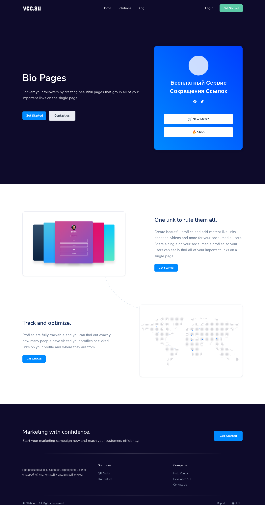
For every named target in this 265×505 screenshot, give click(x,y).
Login (209, 8)
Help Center (180, 467)
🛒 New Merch (198, 119)
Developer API (182, 473)
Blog (141, 8)
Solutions (124, 8)
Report (221, 497)
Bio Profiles (105, 473)
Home (106, 8)
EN (236, 497)
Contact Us (180, 478)
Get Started (34, 115)
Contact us (62, 115)
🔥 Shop (198, 132)
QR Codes (104, 467)
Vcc (35, 497)
